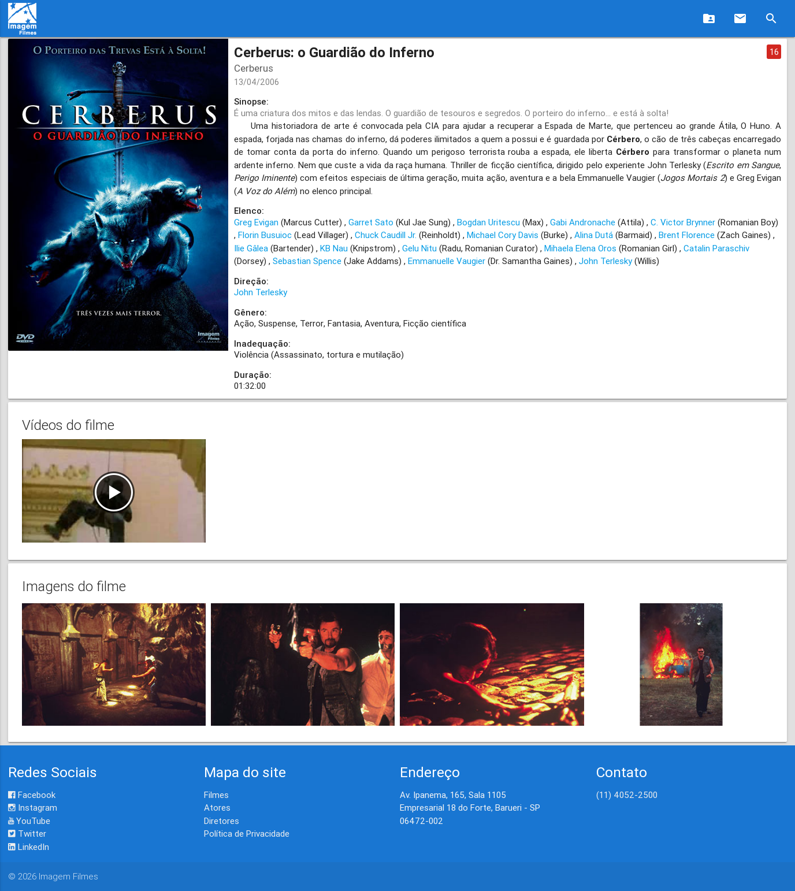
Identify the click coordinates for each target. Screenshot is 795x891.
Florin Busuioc (265, 234)
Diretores (221, 820)
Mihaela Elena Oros (580, 248)
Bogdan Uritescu (488, 222)
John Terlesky (605, 260)
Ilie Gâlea (251, 248)
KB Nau (334, 248)
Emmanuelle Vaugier (446, 260)
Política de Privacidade (246, 833)
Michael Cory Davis (502, 234)
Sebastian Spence (307, 260)
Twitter (27, 833)
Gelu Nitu (419, 248)
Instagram (32, 807)
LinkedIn (28, 846)
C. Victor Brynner (683, 222)
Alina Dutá (593, 234)
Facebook (31, 794)
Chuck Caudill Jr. (386, 234)
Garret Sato (370, 222)
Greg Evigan (256, 222)
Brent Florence (687, 234)
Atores (217, 807)
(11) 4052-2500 (626, 794)
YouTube (29, 820)
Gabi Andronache (582, 222)
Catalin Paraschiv (716, 248)
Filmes (216, 794)
